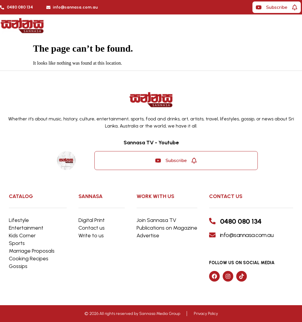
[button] (219, 27)
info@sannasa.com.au (247, 234)
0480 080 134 (241, 221)
